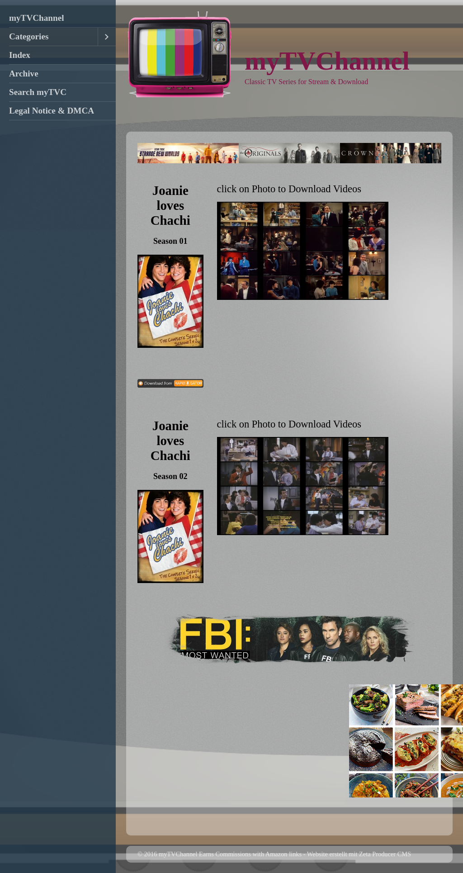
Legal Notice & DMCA (51, 110)
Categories (28, 36)
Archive (23, 73)
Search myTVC (37, 92)
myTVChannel (36, 18)
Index (19, 55)
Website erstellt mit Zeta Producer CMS (359, 854)
